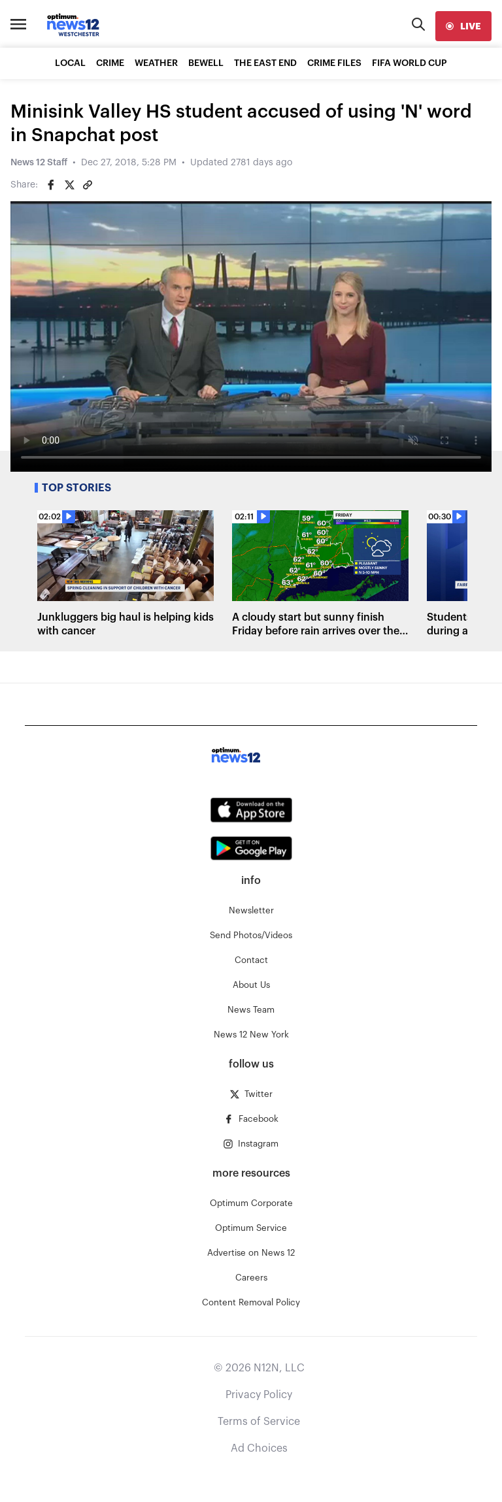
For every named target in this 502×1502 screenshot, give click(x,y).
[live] (463, 26)
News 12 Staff (38, 162)
